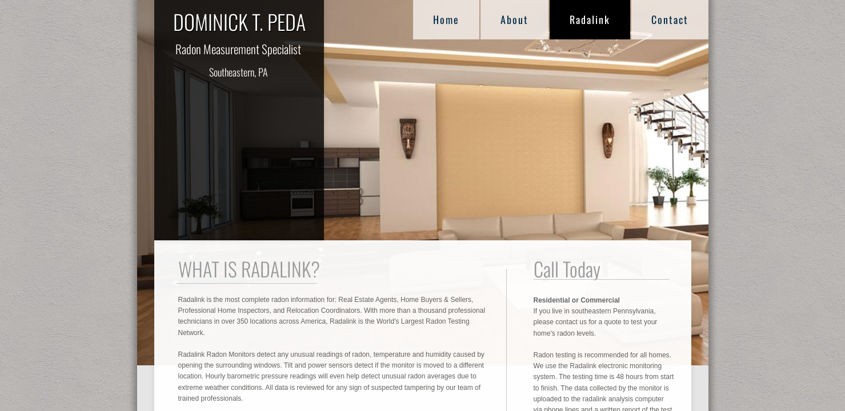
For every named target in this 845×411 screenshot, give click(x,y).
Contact (669, 19)
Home (446, 19)
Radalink (590, 19)
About (514, 19)
